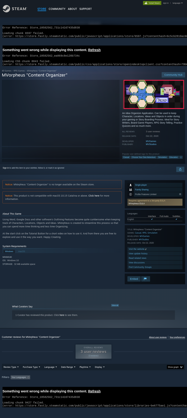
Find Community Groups (140, 271)
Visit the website (138, 253)
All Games (6, 74)
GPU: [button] (159, 386)
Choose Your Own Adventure (143, 161)
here (62, 319)
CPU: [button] (148, 386)
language (176, 3)
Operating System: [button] (131, 386)
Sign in (6, 172)
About (72, 9)
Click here (93, 199)
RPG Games (19, 74)
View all (115, 309)
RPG (145, 237)
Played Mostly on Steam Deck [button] (102, 386)
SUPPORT (85, 9)
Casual (126, 161)
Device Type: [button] (174, 386)
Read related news (137, 262)
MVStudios (151, 148)
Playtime (84, 375)
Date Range (67, 375)
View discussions (137, 266)
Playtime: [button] (79, 386)
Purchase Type (30, 375)
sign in (166, 3)
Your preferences (177, 341)
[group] (93, 386)
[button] (154, 206)
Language (49, 375)
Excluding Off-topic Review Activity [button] (52, 386)
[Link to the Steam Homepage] (17, 11)
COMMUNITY (57, 9)
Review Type (10, 375)
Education (174, 161)
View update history (138, 257)
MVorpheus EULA (137, 207)
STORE (41, 9)
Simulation (162, 161)
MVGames (151, 145)
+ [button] (180, 161)
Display (98, 375)
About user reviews (158, 341)
